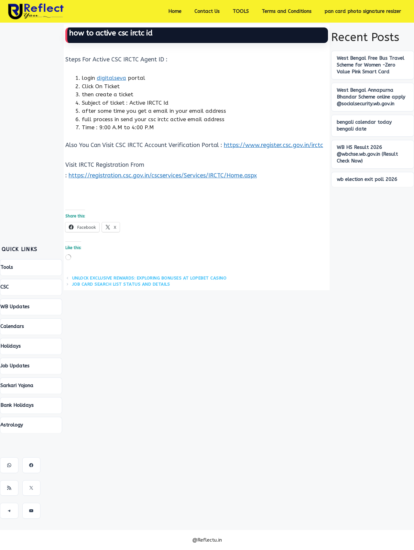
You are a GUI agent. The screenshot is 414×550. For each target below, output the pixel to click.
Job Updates (14, 366)
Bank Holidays (17, 405)
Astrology (11, 425)
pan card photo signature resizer (362, 11)
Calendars (12, 326)
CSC (4, 287)
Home (174, 11)
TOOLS (241, 11)
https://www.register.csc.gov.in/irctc (273, 145)
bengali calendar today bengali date (364, 125)
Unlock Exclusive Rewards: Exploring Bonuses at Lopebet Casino (149, 278)
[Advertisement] (31, 128)
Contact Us (207, 11)
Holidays (10, 346)
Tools (6, 267)
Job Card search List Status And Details (121, 284)
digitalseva (111, 78)
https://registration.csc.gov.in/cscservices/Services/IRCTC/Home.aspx (163, 175)
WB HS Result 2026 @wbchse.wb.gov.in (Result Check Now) (367, 154)
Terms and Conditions (286, 11)
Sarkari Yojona (16, 385)
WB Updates (14, 307)
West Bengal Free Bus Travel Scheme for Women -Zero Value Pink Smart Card (370, 65)
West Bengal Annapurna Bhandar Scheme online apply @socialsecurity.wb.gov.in (371, 97)
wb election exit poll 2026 (367, 179)
